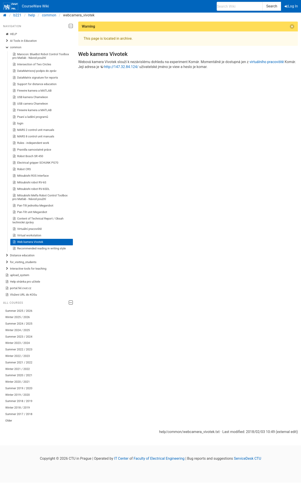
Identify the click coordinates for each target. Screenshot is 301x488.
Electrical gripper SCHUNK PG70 (35, 163)
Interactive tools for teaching (25, 268)
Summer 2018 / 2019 (19, 401)
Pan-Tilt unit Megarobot (30, 212)
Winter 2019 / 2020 (17, 394)
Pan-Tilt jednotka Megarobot (33, 205)
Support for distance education (35, 84)
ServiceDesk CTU (247, 458)
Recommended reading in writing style (39, 248)
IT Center (121, 458)
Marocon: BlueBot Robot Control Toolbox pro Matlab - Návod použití (41, 56)
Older (8, 420)
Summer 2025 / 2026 (19, 310)
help (31, 15)
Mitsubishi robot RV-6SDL (31, 189)
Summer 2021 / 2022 (19, 362)
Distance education (20, 255)
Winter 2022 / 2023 (17, 356)
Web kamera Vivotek (28, 242)
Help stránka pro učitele (22, 282)
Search (271, 6)
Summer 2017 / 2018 (19, 414)
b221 (17, 15)
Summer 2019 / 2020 (19, 388)
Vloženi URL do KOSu (21, 295)
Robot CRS (22, 169)
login (18, 123)
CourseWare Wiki (26, 6)
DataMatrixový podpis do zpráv (35, 71)
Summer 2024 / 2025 (19, 323)
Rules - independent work (31, 143)
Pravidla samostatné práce (32, 150)
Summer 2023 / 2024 (19, 336)
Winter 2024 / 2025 (17, 330)
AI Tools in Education (21, 41)
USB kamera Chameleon (30, 97)
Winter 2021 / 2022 (17, 369)
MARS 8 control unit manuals (33, 136)
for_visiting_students (21, 262)
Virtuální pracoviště (27, 229)
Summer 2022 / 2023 (19, 349)
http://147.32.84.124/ (121, 67)
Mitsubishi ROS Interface (31, 176)
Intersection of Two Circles (32, 64)
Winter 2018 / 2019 (17, 407)
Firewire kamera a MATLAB (32, 90)
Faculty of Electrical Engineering (159, 458)
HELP (11, 34)
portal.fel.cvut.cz (18, 288)
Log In (291, 6)
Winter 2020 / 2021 (17, 381)
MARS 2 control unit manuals (33, 130)
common (49, 15)
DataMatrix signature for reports (35, 77)
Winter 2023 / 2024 (17, 343)
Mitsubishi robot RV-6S (29, 182)
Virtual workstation (27, 235)
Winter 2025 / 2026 (17, 317)
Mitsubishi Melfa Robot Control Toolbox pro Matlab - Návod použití (40, 197)
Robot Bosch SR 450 (28, 156)
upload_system (17, 275)
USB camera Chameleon (30, 104)
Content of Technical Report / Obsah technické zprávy (38, 220)
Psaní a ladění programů (30, 117)
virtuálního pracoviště (267, 62)
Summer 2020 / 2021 (19, 375)
